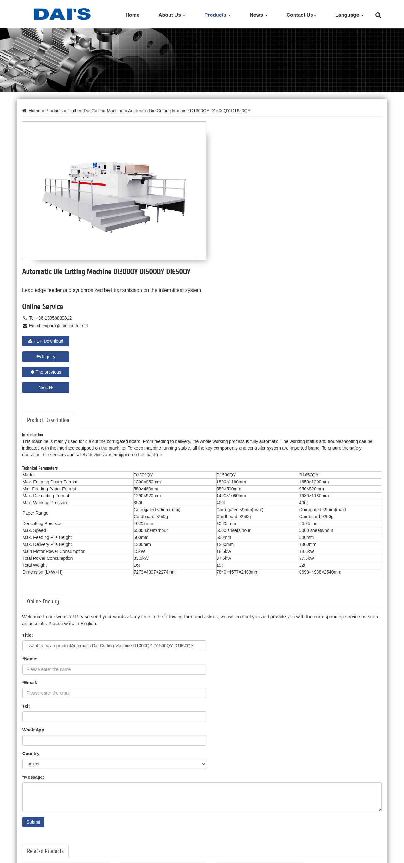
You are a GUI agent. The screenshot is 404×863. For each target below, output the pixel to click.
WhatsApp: (34, 536)
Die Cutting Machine (40, 811)
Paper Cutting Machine (42, 830)
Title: (27, 489)
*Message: (33, 560)
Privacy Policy (362, 856)
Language (349, 15)
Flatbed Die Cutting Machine (96, 111)
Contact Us (301, 15)
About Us (172, 15)
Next (322, 228)
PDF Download (230, 212)
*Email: (29, 512)
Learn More (37, 749)
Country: (216, 536)
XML (382, 856)
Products (217, 15)
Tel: (210, 512)
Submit (33, 604)
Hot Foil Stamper (36, 821)
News (258, 15)
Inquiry (322, 212)
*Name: (214, 489)
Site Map (338, 856)
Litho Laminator (35, 840)
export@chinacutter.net (250, 197)
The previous (230, 228)
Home (132, 15)
